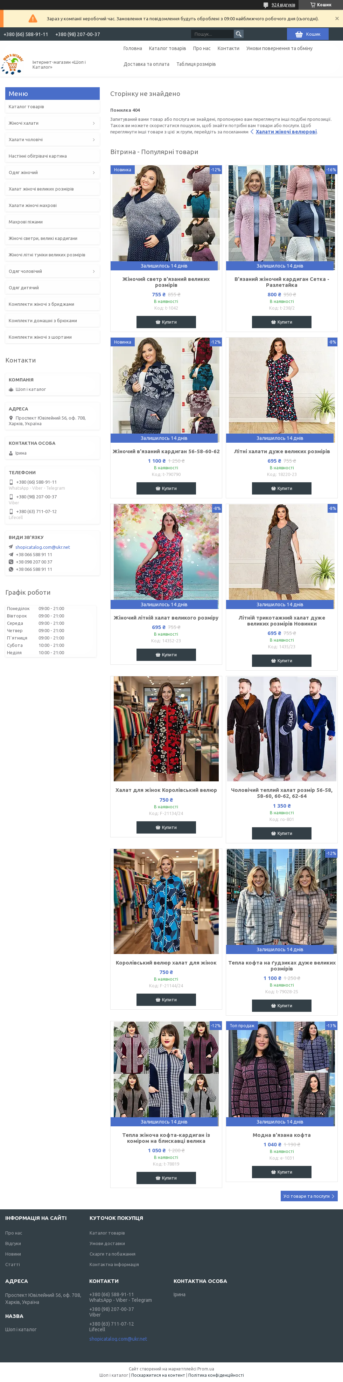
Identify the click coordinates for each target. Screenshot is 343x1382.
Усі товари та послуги (307, 1196)
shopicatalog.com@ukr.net (42, 547)
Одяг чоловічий (25, 271)
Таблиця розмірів (196, 64)
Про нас (202, 48)
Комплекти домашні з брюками (43, 320)
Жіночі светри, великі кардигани (43, 238)
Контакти (228, 48)
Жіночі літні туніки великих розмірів (47, 254)
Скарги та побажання (112, 1253)
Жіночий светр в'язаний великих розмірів (166, 282)
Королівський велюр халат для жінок (166, 963)
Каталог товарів (167, 48)
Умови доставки (107, 1243)
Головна (133, 48)
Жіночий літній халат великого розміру (166, 618)
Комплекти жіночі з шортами (40, 336)
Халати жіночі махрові (33, 205)
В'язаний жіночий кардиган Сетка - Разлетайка (281, 282)
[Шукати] (239, 34)
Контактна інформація (114, 1264)
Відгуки (13, 1243)
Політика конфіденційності (216, 1375)
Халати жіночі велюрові (286, 131)
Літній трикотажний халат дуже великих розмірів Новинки (281, 621)
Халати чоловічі (26, 139)
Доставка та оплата (146, 64)
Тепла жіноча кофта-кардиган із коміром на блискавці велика (166, 1138)
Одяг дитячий (24, 287)
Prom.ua (205, 1369)
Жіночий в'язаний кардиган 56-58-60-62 (166, 451)
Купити (169, 321)
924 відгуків (283, 4)
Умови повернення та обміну (279, 48)
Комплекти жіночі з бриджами (41, 304)
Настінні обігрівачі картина (38, 155)
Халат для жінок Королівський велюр (166, 790)
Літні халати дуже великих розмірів (282, 451)
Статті (12, 1264)
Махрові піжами (26, 221)
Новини (13, 1253)
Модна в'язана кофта (282, 1135)
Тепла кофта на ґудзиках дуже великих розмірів (282, 966)
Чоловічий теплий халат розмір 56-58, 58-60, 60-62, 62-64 (281, 793)
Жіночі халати (23, 122)
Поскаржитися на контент (158, 1375)
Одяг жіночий (23, 172)
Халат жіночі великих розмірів (41, 188)
